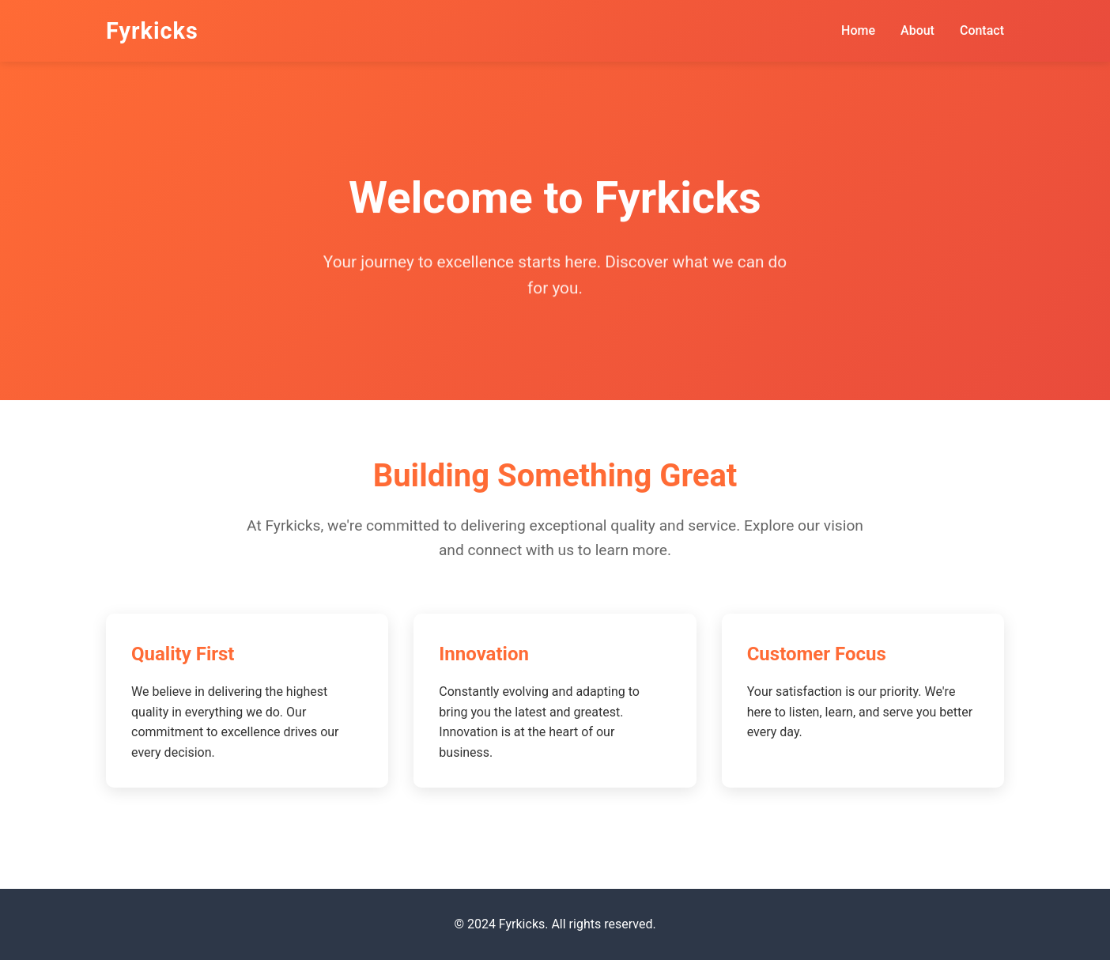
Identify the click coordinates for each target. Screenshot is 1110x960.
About (917, 30)
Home (858, 30)
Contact (982, 30)
